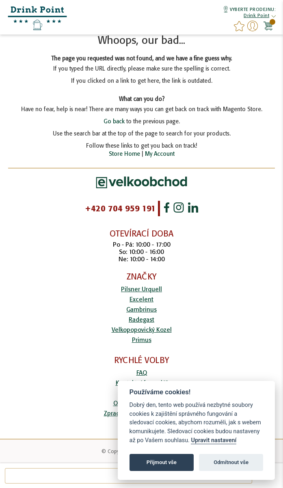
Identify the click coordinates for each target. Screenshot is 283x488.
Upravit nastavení (213, 440)
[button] (256, 16)
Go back (114, 121)
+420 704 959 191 (120, 208)
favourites (239, 26)
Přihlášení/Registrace (252, 26)
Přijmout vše (162, 462)
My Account (160, 153)
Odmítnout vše (231, 462)
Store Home (124, 153)
